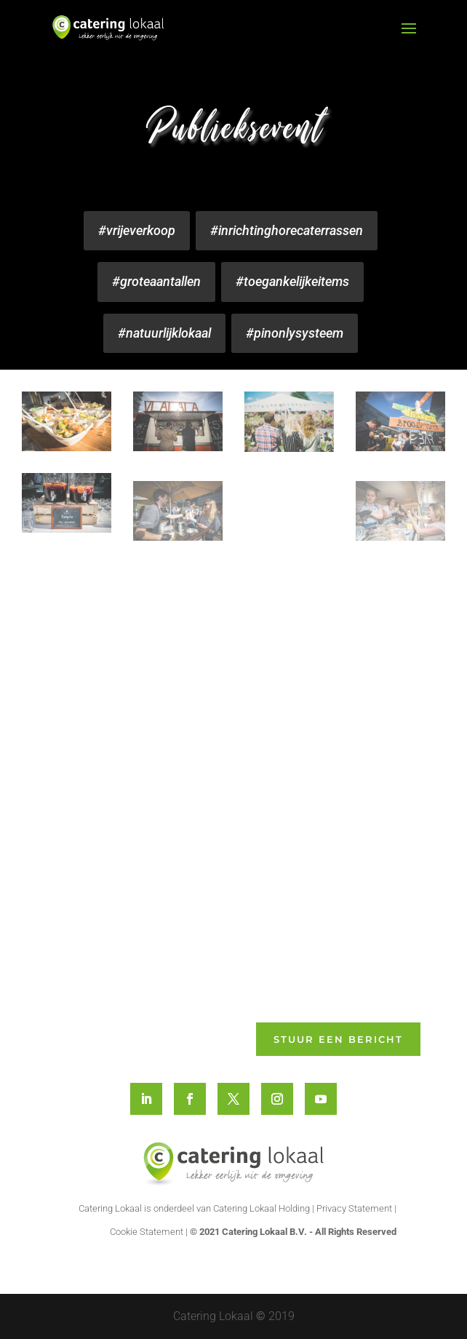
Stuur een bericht (338, 1039)
